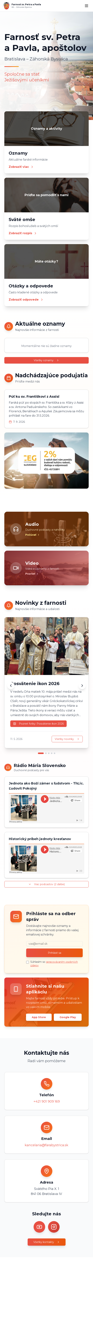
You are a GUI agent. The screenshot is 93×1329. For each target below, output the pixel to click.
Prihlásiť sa (54, 952)
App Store (39, 1017)
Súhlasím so (54, 963)
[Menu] (86, 5)
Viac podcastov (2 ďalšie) (46, 884)
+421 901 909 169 (46, 1101)
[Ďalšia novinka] (82, 685)
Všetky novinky (67, 739)
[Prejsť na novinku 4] (51, 753)
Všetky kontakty (46, 1242)
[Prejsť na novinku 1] (41, 753)
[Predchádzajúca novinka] (10, 685)
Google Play (68, 1017)
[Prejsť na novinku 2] (46, 753)
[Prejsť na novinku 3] (48, 753)
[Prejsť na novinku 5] (54, 753)
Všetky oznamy (46, 360)
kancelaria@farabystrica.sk (46, 1145)
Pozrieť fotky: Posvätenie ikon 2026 (38, 723)
